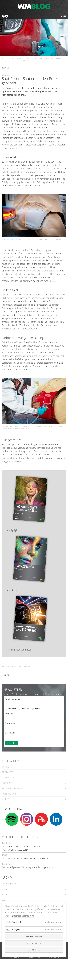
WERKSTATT (7, 766)
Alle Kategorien (9, 883)
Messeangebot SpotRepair (18, 649)
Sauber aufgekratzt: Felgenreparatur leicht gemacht (27, 867)
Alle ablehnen (34, 950)
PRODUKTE (7, 772)
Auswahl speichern (34, 936)
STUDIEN (6, 782)
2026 (4, 888)
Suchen (61, 16)
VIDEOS (5, 799)
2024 (4, 899)
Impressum (14, 957)
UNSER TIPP (8, 777)
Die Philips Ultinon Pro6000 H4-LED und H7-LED (26, 858)
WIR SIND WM (9, 793)
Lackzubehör (11, 589)
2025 (4, 894)
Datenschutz (34, 957)
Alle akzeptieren (34, 943)
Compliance (53, 957)
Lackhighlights (12, 530)
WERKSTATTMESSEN (12, 788)
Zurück (5, 67)
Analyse (15, 929)
